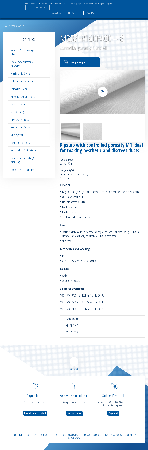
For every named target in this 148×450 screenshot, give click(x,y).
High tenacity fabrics (20, 120)
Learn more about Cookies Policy (37, 7)
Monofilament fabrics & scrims (25, 97)
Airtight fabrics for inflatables (24, 150)
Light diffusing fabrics (20, 143)
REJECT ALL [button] (71, 13)
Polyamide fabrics (19, 89)
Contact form (32, 434)
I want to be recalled (35, 413)
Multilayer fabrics (18, 135)
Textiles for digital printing (22, 170)
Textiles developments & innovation (22, 64)
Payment (113, 413)
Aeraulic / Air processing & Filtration (23, 52)
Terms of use (46, 434)
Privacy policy (116, 434)
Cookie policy (130, 434)
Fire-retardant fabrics (20, 127)
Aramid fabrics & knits (20, 74)
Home (5, 26)
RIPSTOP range (18, 112)
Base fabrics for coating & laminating (22, 160)
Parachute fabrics (19, 104)
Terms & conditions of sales (66, 434)
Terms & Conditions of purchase (94, 434)
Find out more (74, 413)
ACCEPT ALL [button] (90, 13)
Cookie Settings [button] (56, 13)
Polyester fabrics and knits (23, 81)
